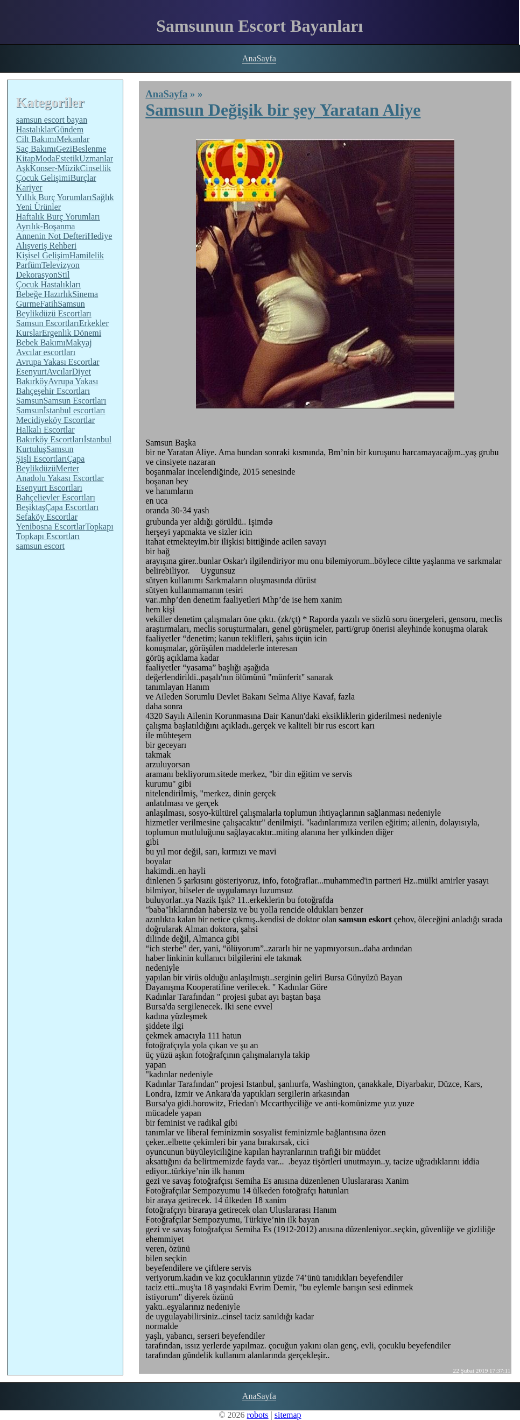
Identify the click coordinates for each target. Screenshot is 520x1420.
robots (258, 1414)
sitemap (288, 1414)
